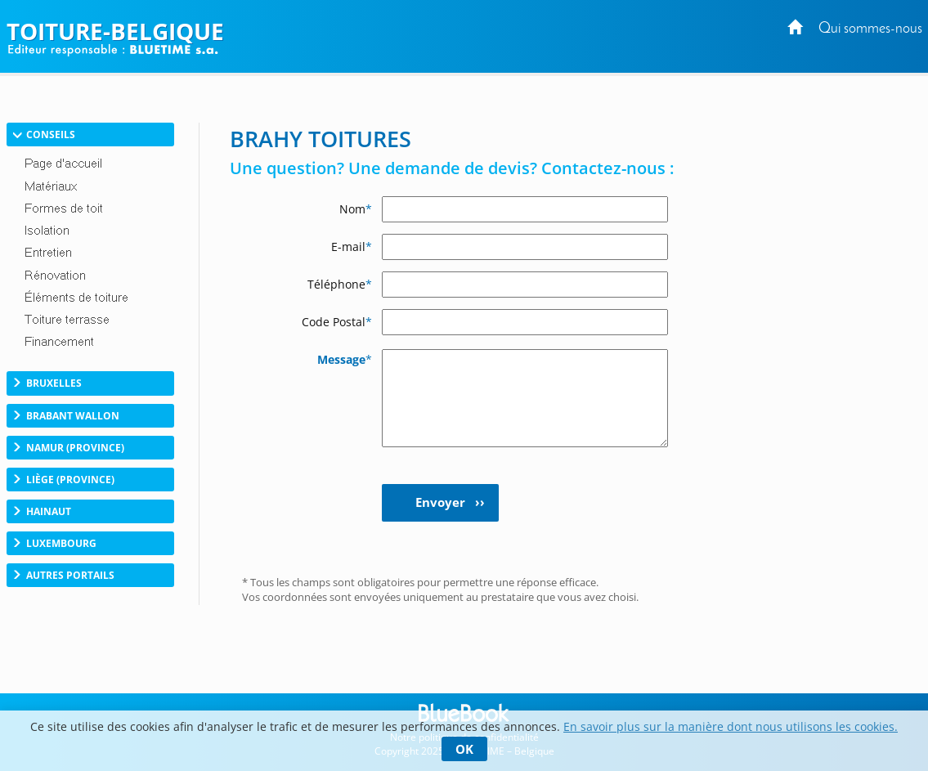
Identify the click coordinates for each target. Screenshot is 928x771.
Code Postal (337, 321)
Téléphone (339, 284)
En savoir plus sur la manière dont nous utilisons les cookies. (730, 726)
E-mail (351, 246)
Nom (355, 209)
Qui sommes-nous (870, 29)
